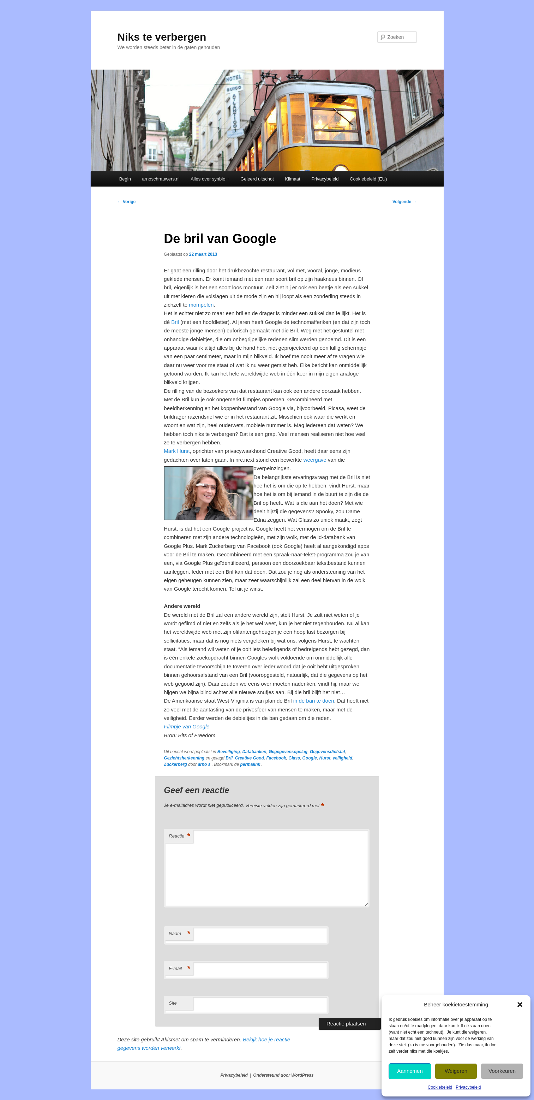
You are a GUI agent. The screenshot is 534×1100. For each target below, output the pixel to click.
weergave (315, 460)
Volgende (404, 201)
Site (172, 1003)
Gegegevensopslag (288, 751)
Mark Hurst (177, 451)
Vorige (127, 201)
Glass (294, 758)
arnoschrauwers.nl (160, 179)
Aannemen (410, 1071)
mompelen (201, 305)
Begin (125, 179)
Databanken (254, 751)
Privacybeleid (468, 1087)
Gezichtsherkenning (184, 758)
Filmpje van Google (186, 726)
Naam (179, 934)
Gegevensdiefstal (327, 751)
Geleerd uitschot (257, 179)
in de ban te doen (313, 701)
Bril (175, 322)
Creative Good (249, 758)
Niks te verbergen (162, 37)
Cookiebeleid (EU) (368, 179)
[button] (519, 1004)
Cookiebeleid (440, 1087)
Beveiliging (228, 751)
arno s (204, 764)
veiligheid (342, 758)
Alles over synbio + (210, 179)
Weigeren (456, 1071)
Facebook (276, 758)
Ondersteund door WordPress (283, 1075)
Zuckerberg (175, 764)
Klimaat (292, 179)
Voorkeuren (502, 1071)
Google (309, 758)
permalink (250, 764)
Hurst (324, 758)
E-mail (179, 969)
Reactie (179, 836)
